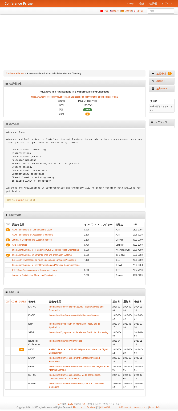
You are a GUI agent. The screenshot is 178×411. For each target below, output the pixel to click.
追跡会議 (162, 73)
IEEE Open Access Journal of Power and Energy (34, 270)
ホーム (130, 3)
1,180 (70, 404)
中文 (106, 11)
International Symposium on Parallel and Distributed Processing (78, 332)
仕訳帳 (153, 3)
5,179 (59, 404)
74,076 (85, 404)
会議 (141, 3)
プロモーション (140, 407)
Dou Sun (20, 200)
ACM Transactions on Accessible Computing (32, 235)
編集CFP (158, 81)
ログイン (167, 3)
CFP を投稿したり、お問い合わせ (115, 407)
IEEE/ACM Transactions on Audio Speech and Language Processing (44, 260)
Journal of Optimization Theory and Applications (34, 275)
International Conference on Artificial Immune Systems (74, 315)
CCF (8, 301)
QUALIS (22, 301)
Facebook (91, 407)
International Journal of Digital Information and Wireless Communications (46, 265)
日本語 (140, 11)
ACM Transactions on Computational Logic (32, 230)
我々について (79, 407)
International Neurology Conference (65, 341)
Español (128, 11)
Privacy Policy (155, 407)
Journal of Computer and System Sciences (32, 240)
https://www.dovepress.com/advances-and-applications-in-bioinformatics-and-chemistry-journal (74, 97)
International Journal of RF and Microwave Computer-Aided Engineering (45, 250)
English (116, 11)
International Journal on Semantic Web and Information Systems (42, 255)
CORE (14, 301)
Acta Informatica (19, 245)
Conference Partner (15, 73)
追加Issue (159, 88)
